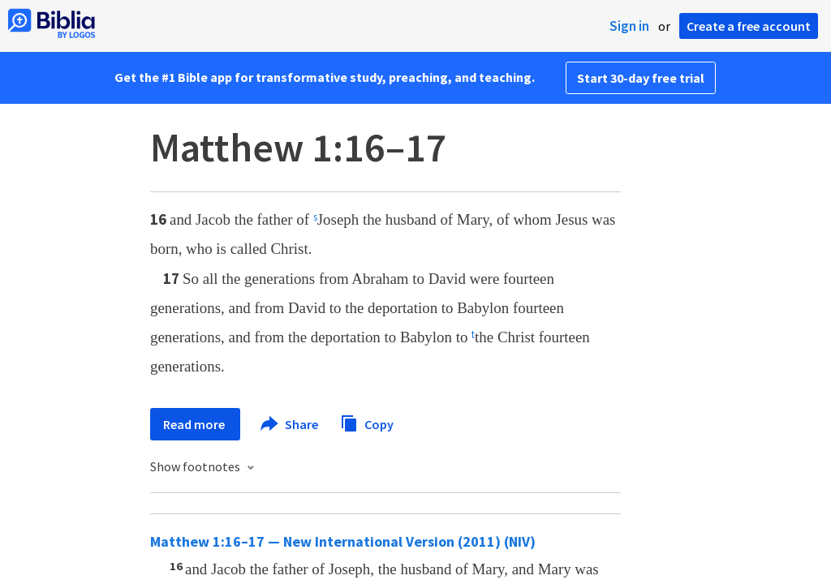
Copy (367, 422)
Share (290, 424)
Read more (195, 424)
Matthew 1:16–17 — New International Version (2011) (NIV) (343, 541)
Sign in (629, 26)
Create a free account (749, 26)
